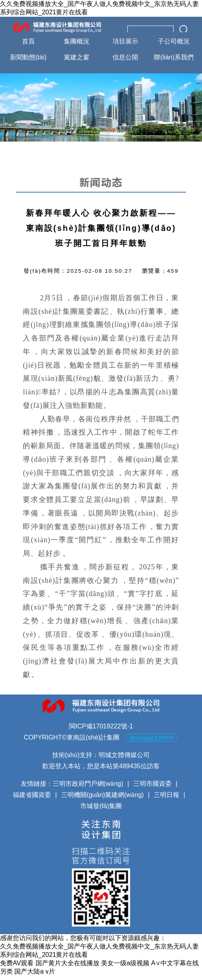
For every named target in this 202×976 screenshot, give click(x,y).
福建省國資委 (32, 794)
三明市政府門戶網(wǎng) (88, 783)
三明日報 (166, 794)
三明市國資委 (152, 783)
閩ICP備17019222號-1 (101, 726)
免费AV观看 (17, 963)
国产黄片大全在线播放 (67, 963)
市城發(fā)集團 (101, 806)
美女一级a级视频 (125, 963)
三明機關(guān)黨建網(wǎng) (102, 794)
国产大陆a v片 (34, 971)
